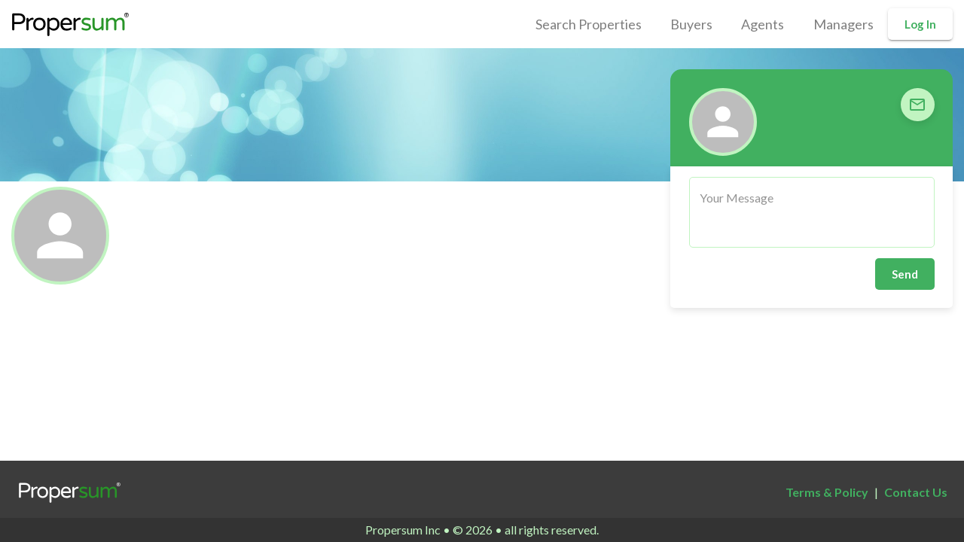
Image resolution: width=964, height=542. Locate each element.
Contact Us (915, 492)
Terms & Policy (827, 492)
